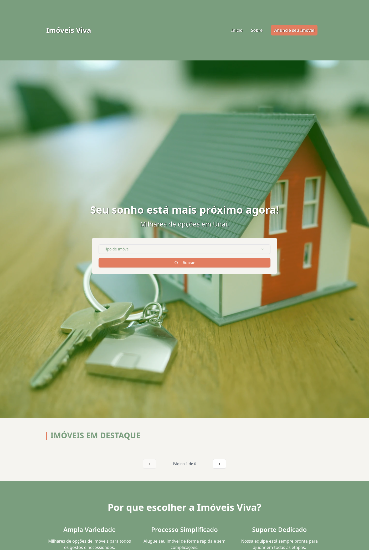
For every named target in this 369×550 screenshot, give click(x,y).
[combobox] (184, 249)
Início (237, 30)
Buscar (184, 262)
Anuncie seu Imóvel (294, 30)
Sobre (257, 30)
